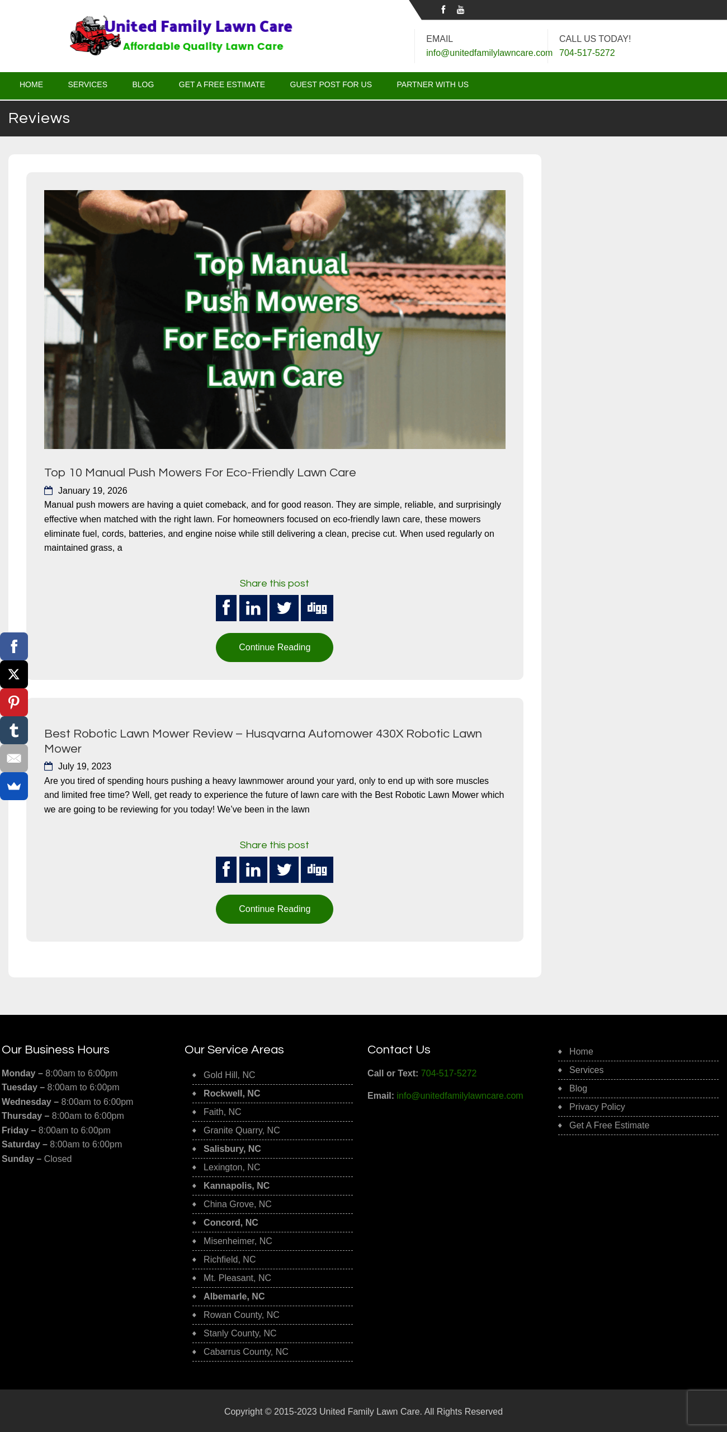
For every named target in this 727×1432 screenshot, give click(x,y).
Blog (143, 84)
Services (87, 84)
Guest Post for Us (331, 84)
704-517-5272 (449, 1071)
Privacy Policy (597, 1105)
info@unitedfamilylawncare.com (489, 53)
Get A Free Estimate (222, 84)
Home (31, 84)
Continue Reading (274, 646)
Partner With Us (433, 84)
